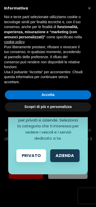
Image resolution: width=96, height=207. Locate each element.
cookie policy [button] (14, 42)
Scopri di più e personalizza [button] (47, 107)
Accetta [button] (48, 95)
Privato (31, 156)
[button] (89, 8)
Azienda (65, 156)
